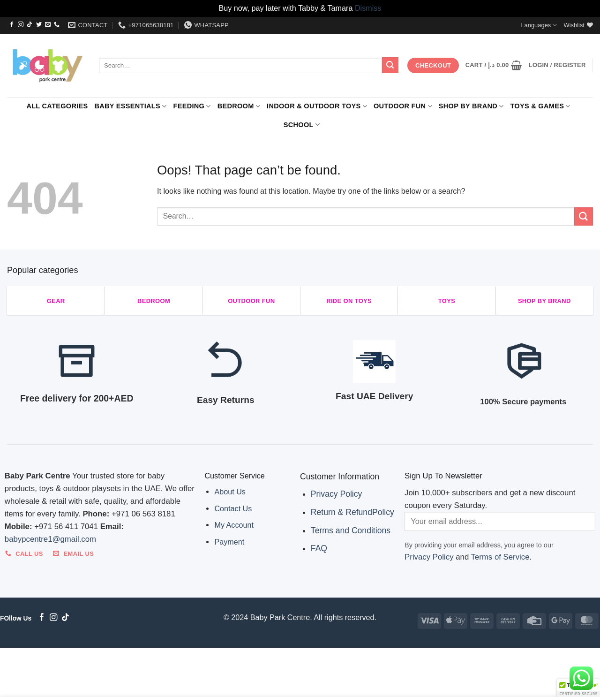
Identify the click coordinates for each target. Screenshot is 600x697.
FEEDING (192, 106)
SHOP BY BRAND (471, 106)
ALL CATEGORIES (57, 106)
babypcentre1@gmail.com (50, 539)
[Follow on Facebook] (12, 25)
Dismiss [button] (368, 8)
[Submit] (390, 65)
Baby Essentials (130, 106)
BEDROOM (239, 106)
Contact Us (233, 508)
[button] (493, 65)
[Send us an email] (48, 25)
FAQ (319, 548)
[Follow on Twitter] (39, 25)
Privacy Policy (336, 494)
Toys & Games (540, 106)
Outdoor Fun (403, 106)
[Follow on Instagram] (20, 25)
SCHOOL (302, 124)
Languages (539, 25)
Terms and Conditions (350, 530)
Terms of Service (500, 557)
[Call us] (57, 25)
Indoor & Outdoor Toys (317, 106)
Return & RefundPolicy (352, 512)
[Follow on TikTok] (29, 25)
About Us (229, 491)
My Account (234, 525)
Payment (229, 542)
